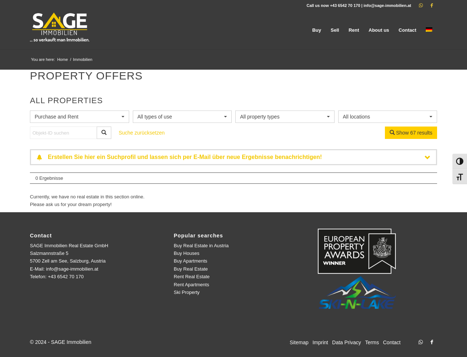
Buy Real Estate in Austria (201, 245)
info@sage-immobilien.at (387, 5)
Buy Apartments (190, 261)
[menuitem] (317, 30)
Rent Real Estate (191, 276)
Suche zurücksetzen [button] (142, 133)
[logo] (60, 30)
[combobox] (79, 116)
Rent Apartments (191, 284)
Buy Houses (186, 253)
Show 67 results (411, 133)
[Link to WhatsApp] (420, 5)
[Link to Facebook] (431, 5)
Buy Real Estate (191, 269)
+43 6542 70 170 (345, 5)
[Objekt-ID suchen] (63, 133)
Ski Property (187, 292)
